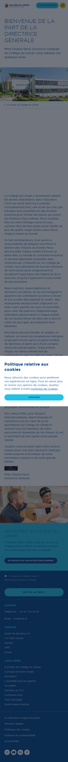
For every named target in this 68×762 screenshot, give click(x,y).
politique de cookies (44, 389)
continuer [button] (34, 397)
